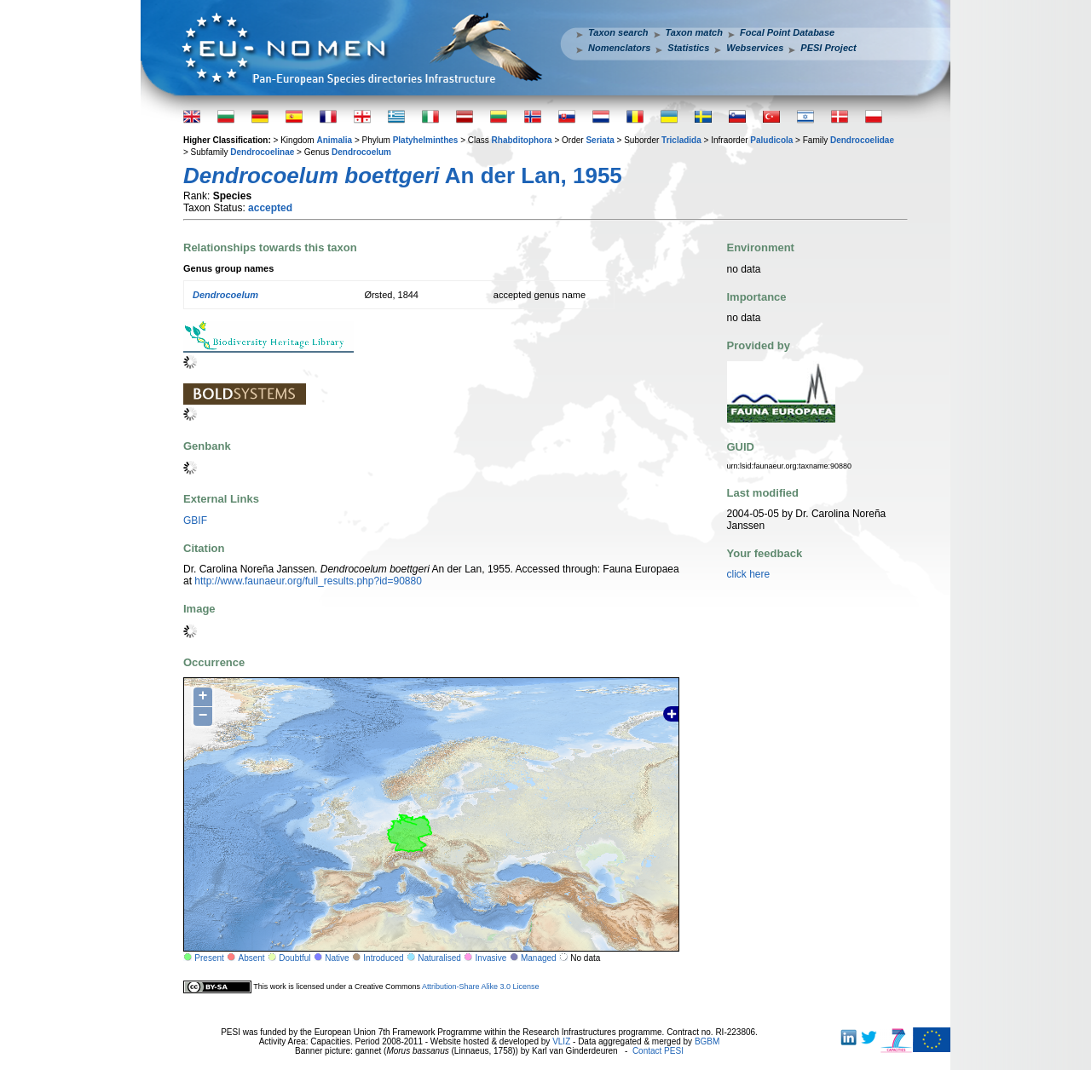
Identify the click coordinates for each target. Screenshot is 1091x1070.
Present (208, 958)
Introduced (383, 958)
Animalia (334, 140)
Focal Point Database (787, 32)
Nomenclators (619, 48)
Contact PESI (658, 1051)
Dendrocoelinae (262, 152)
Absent (252, 958)
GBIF (195, 520)
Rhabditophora (522, 140)
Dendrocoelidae (862, 140)
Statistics (688, 48)
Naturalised (439, 958)
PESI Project (828, 48)
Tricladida (681, 140)
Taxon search (618, 32)
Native (337, 958)
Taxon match (694, 32)
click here (749, 574)
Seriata (600, 140)
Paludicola (771, 140)
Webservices (754, 48)
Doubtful (294, 958)
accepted (270, 208)
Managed (539, 958)
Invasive (491, 958)
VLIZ (561, 1041)
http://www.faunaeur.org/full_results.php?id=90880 (308, 581)
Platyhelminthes (426, 140)
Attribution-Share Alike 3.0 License (481, 986)
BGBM (707, 1041)
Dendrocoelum (361, 152)
